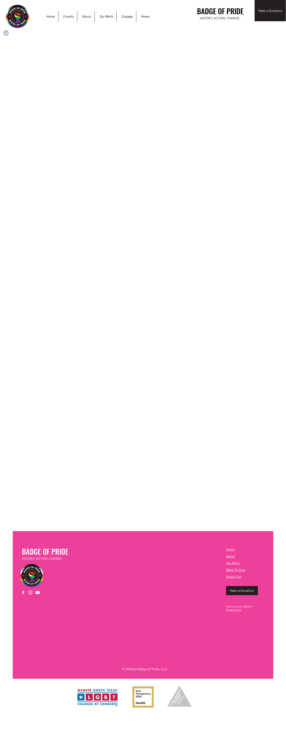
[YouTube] (37, 592)
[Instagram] (30, 592)
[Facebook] (23, 592)
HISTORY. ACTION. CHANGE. (220, 18)
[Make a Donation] (270, 10)
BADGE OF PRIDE (220, 11)
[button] (126, 16)
